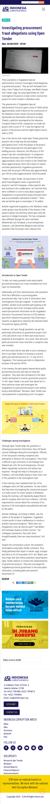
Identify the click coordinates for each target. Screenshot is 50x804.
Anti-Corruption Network (25, 787)
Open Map (11, 704)
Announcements (11, 773)
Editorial (6, 20)
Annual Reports (11, 767)
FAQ (5, 736)
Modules (8, 763)
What (6, 724)
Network (7, 733)
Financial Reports (11, 770)
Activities (8, 730)
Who (6, 727)
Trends (19, 760)
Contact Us (11, 712)
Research (8, 760)
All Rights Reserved (35, 796)
